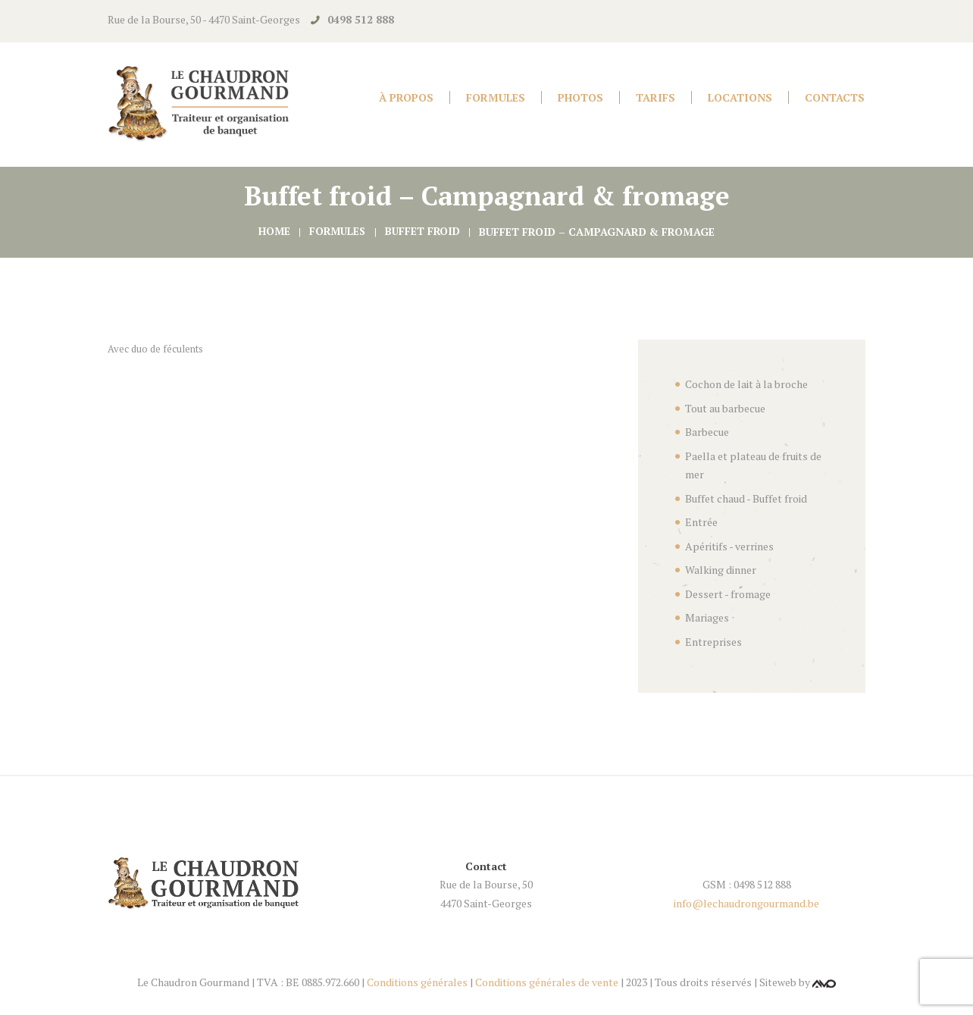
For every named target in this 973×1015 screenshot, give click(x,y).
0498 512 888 (360, 19)
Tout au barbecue (725, 408)
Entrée (701, 522)
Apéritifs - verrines (729, 546)
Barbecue (707, 431)
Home (271, 231)
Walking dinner (720, 569)
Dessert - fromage (728, 594)
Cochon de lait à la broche (746, 384)
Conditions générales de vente (546, 982)
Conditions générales (417, 982)
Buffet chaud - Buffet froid (746, 498)
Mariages (707, 617)
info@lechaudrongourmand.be (746, 903)
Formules (337, 231)
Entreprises (713, 641)
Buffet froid (424, 231)
